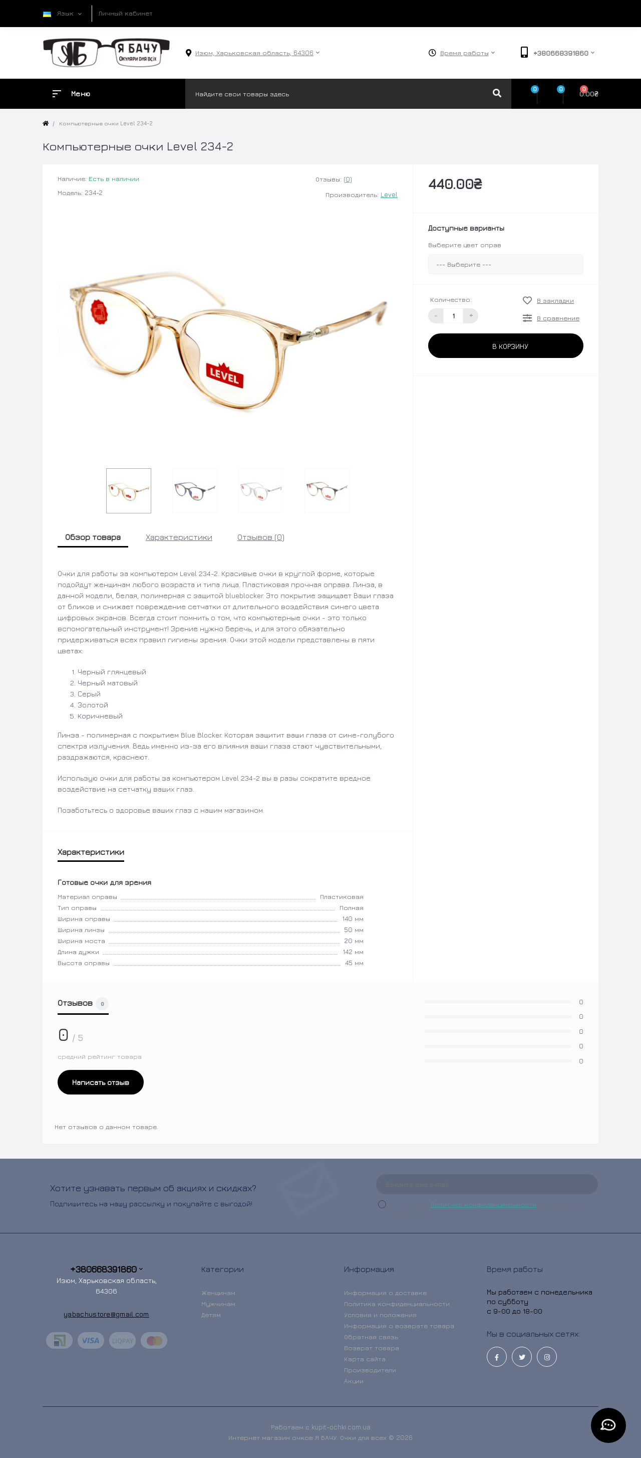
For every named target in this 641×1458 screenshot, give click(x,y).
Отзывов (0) (260, 536)
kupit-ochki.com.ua (341, 1427)
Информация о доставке (385, 1293)
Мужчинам (218, 1304)
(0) (348, 179)
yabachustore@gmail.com (106, 1314)
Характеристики (179, 536)
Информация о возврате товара (399, 1326)
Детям (211, 1315)
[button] (254, 53)
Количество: (451, 299)
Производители (370, 1370)
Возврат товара (371, 1348)
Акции (354, 1381)
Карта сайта (365, 1359)
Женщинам (218, 1293)
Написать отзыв (100, 1082)
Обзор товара (93, 536)
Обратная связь (371, 1337)
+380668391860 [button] (106, 1269)
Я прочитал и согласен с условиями (486, 1208)
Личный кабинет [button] (126, 13)
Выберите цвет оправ (464, 245)
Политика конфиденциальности (483, 1204)
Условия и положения (380, 1315)
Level (389, 195)
